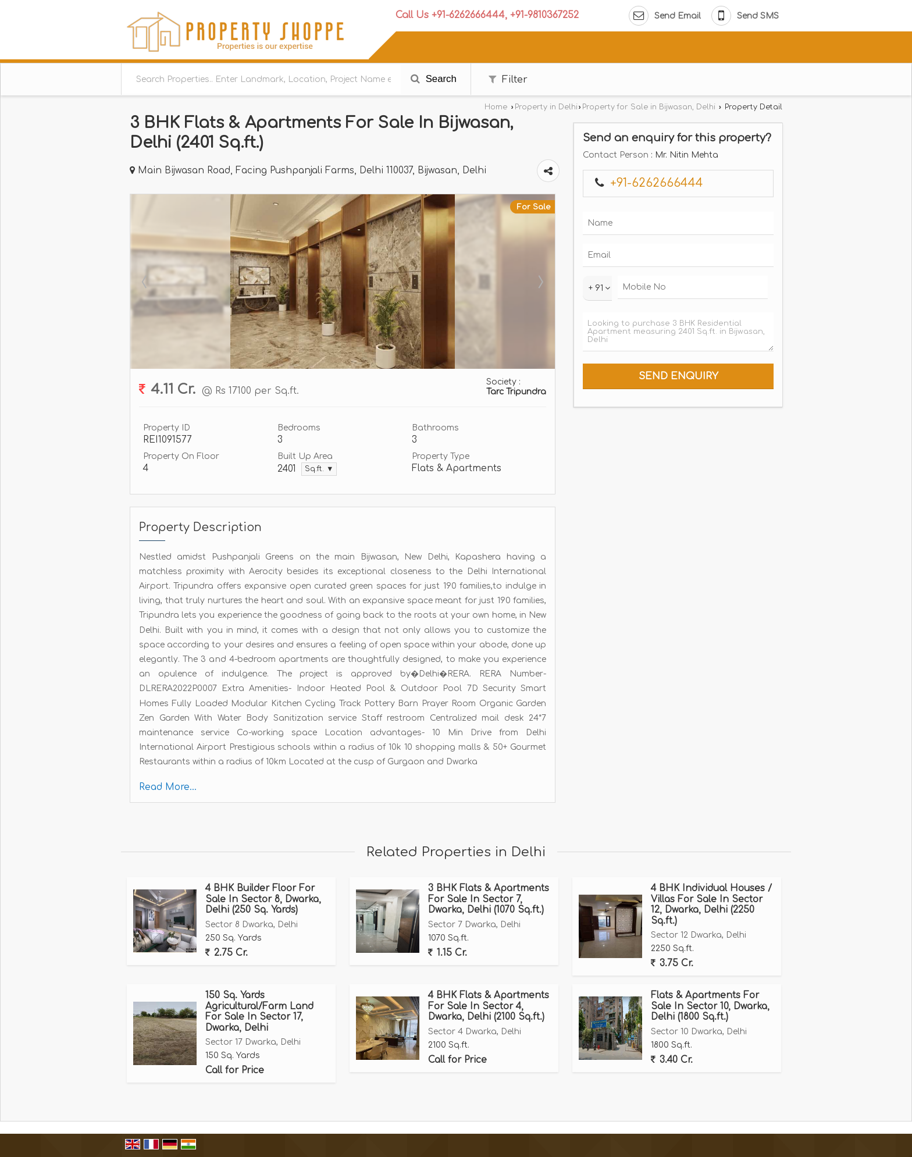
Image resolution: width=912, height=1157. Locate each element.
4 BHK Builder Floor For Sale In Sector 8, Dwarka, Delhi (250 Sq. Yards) (263, 899)
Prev (145, 281)
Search (434, 78)
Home (495, 107)
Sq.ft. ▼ (319, 469)
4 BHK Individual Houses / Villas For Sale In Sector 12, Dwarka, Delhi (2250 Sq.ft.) (711, 904)
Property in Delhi (546, 107)
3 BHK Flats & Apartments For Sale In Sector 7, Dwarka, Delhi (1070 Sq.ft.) (488, 899)
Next (539, 281)
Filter (508, 79)
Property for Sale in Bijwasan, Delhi (648, 107)
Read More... (168, 787)
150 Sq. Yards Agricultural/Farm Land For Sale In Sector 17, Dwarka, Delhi (259, 1011)
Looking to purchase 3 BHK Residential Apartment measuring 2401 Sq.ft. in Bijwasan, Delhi (678, 331)
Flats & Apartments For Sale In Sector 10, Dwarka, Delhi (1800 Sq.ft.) (710, 1006)
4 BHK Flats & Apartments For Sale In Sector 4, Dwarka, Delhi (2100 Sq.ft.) (488, 1006)
